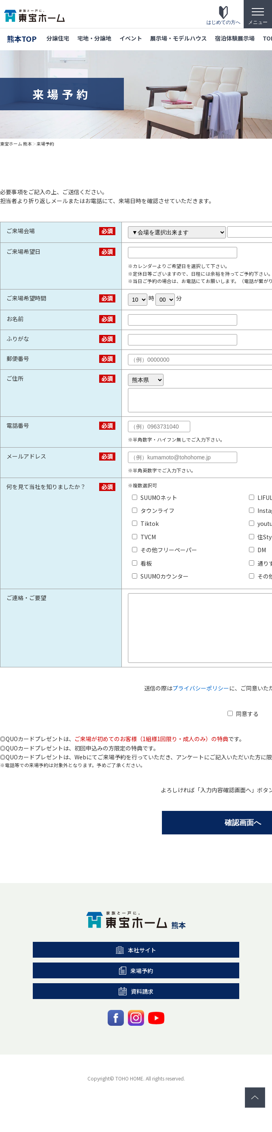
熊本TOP (21, 38)
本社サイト (136, 966)
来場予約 (45, 144)
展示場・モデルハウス (178, 38)
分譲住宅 (58, 38)
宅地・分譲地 (94, 38)
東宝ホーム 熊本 (16, 144)
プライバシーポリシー (200, 704)
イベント (130, 38)
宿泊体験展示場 (235, 38)
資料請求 (136, 1007)
